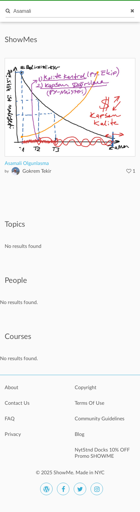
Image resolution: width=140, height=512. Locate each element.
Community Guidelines (99, 418)
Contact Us (17, 403)
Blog (79, 434)
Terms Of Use (89, 403)
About (11, 387)
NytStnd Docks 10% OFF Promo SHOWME (102, 453)
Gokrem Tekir (36, 171)
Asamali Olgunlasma (27, 163)
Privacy (13, 434)
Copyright (85, 387)
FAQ (10, 418)
